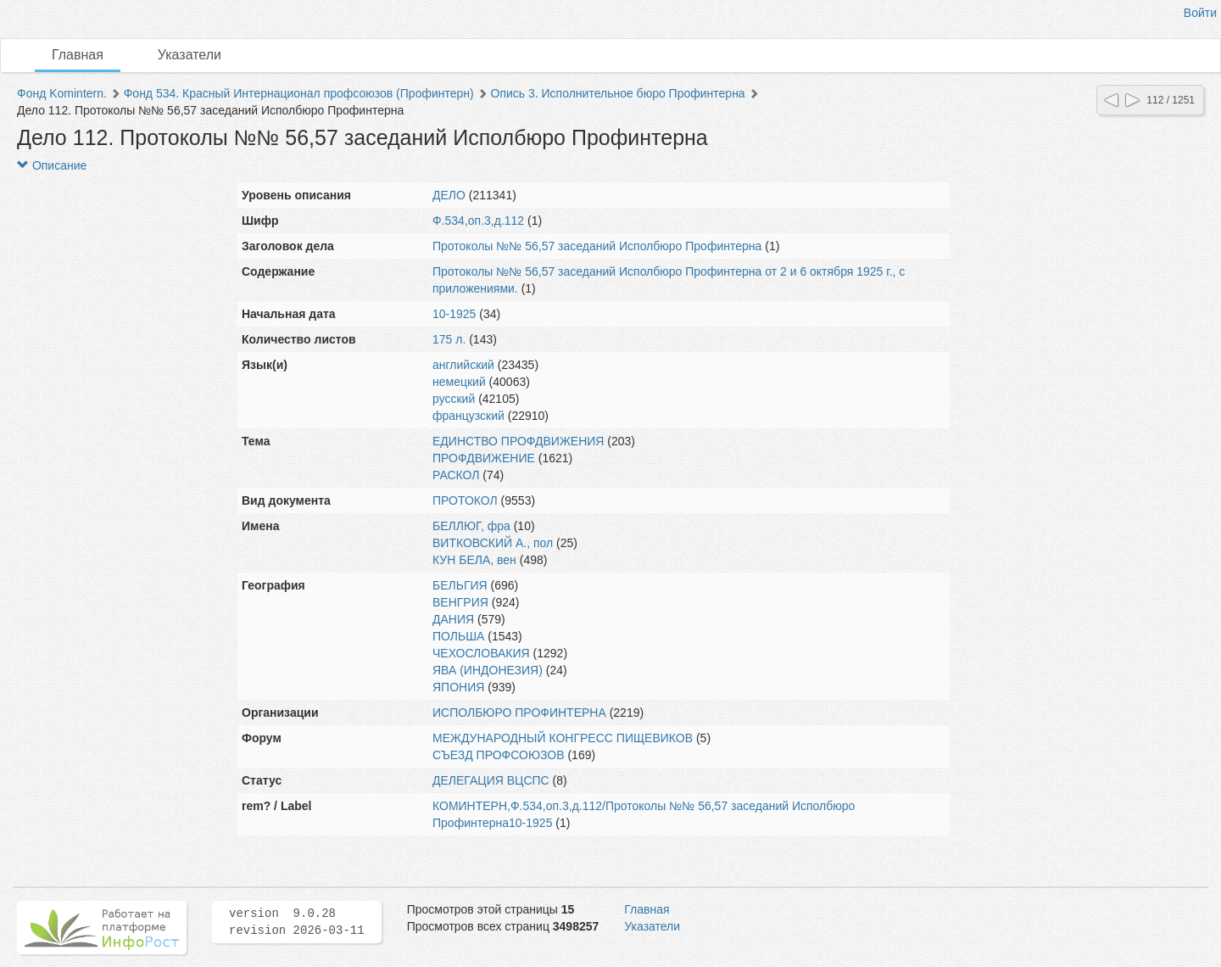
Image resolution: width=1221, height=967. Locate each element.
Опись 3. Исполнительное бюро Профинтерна (618, 93)
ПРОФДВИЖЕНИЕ (483, 458)
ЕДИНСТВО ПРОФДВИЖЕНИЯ (518, 441)
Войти (1200, 13)
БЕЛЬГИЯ (460, 585)
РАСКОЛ (455, 475)
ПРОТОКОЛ (465, 500)
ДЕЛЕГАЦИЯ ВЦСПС (490, 780)
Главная (77, 55)
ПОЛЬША (458, 636)
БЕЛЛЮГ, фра (471, 526)
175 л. (449, 339)
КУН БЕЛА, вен (474, 560)
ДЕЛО (449, 195)
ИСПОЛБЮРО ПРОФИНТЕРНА (519, 712)
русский (453, 398)
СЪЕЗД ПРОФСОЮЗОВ (498, 755)
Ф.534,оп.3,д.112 (478, 220)
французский (468, 415)
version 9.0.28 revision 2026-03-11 (297, 922)
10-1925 (454, 314)
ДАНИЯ (453, 619)
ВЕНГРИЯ (460, 602)
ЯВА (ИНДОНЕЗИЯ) (487, 670)
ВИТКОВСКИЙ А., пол (492, 543)
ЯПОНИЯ (458, 687)
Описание (51, 165)
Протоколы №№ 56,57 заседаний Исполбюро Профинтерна (596, 246)
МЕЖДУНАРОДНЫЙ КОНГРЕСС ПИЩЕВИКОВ (562, 738)
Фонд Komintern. (62, 93)
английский (463, 365)
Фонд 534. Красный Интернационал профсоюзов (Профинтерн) (299, 93)
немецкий (459, 381)
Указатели (189, 55)
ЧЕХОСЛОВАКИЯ (481, 653)
